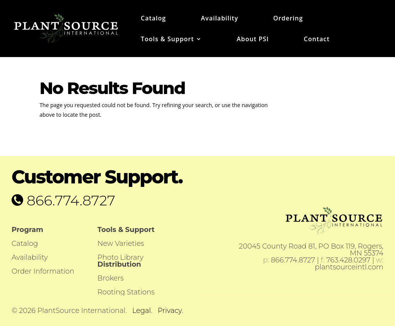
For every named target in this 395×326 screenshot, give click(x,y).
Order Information (43, 271)
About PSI (252, 39)
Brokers (111, 278)
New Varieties (121, 243)
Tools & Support (167, 39)
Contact (317, 39)
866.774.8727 (69, 200)
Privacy (170, 310)
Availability (219, 18)
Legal (141, 310)
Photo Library (120, 257)
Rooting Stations (126, 292)
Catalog (153, 18)
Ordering (288, 18)
